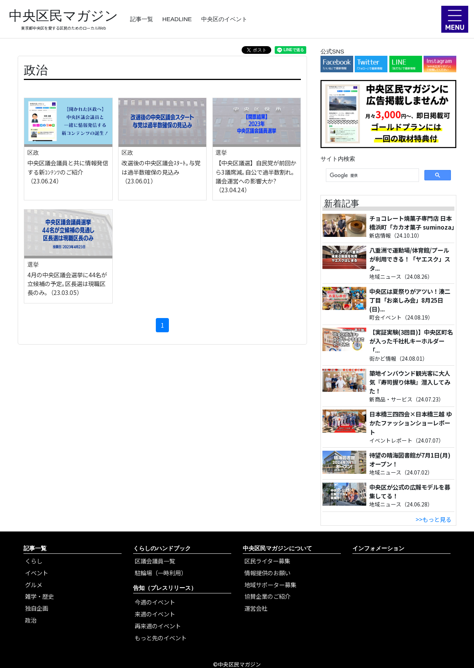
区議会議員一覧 (155, 560)
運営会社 (255, 608)
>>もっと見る (433, 519)
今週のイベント (155, 602)
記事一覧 (141, 19)
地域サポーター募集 (270, 584)
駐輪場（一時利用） (161, 572)
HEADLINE (177, 19)
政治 (31, 620)
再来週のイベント (158, 625)
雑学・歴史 (39, 596)
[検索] (372, 175)
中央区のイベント (224, 19)
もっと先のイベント (161, 637)
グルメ (33, 584)
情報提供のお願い (267, 572)
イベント (36, 572)
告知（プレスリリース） (165, 588)
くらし (33, 560)
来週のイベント (155, 614)
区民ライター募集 (267, 560)
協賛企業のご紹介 (267, 596)
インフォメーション (378, 548)
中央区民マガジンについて (277, 548)
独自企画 (36, 608)
